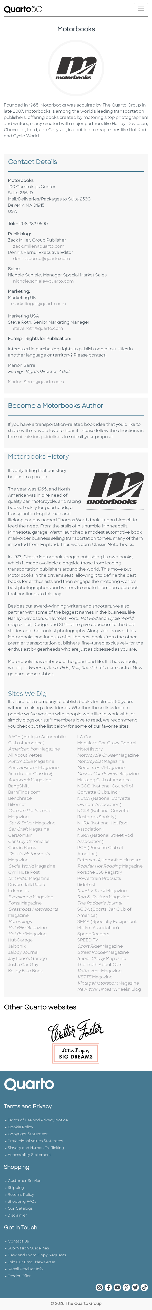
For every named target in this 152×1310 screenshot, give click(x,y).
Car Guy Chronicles (28, 842)
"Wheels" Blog (109, 990)
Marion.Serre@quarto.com (36, 382)
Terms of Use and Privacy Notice (38, 1120)
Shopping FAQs (22, 1202)
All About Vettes (25, 756)
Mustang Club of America (104, 780)
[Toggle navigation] (141, 8)
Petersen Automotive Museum (109, 860)
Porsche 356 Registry (99, 873)
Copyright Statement (28, 1134)
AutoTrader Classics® (30, 774)
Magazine (34, 749)
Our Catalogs (20, 1209)
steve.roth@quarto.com (38, 329)
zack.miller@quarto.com (38, 247)
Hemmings (20, 922)
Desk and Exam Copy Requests (37, 1255)
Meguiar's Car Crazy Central (106, 743)
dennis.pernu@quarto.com (41, 259)
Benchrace (20, 799)
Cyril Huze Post (24, 873)
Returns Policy (21, 1195)
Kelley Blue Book (25, 971)
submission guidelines (39, 437)
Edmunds (18, 891)
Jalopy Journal (23, 953)
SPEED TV (87, 940)
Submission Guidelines (28, 1248)
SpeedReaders (93, 934)
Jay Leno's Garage (27, 959)
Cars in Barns (22, 848)
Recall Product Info (25, 1269)
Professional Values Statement (36, 1141)
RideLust (86, 885)
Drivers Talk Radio (26, 885)
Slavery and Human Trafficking (36, 1148)
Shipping (16, 1188)
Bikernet (17, 805)
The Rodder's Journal (99, 903)
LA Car (84, 737)
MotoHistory (90, 749)
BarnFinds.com (24, 793)
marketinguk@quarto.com (38, 304)
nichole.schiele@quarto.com (43, 282)
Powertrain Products (99, 879)
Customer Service (24, 1181)
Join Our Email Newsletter (31, 1262)
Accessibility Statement (29, 1155)
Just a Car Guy (23, 965)
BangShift (18, 786)
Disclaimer (17, 1216)
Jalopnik (17, 947)
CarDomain (20, 836)
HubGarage (20, 940)
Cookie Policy (20, 1127)
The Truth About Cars (99, 965)
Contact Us (18, 1242)
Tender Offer (19, 1276)
